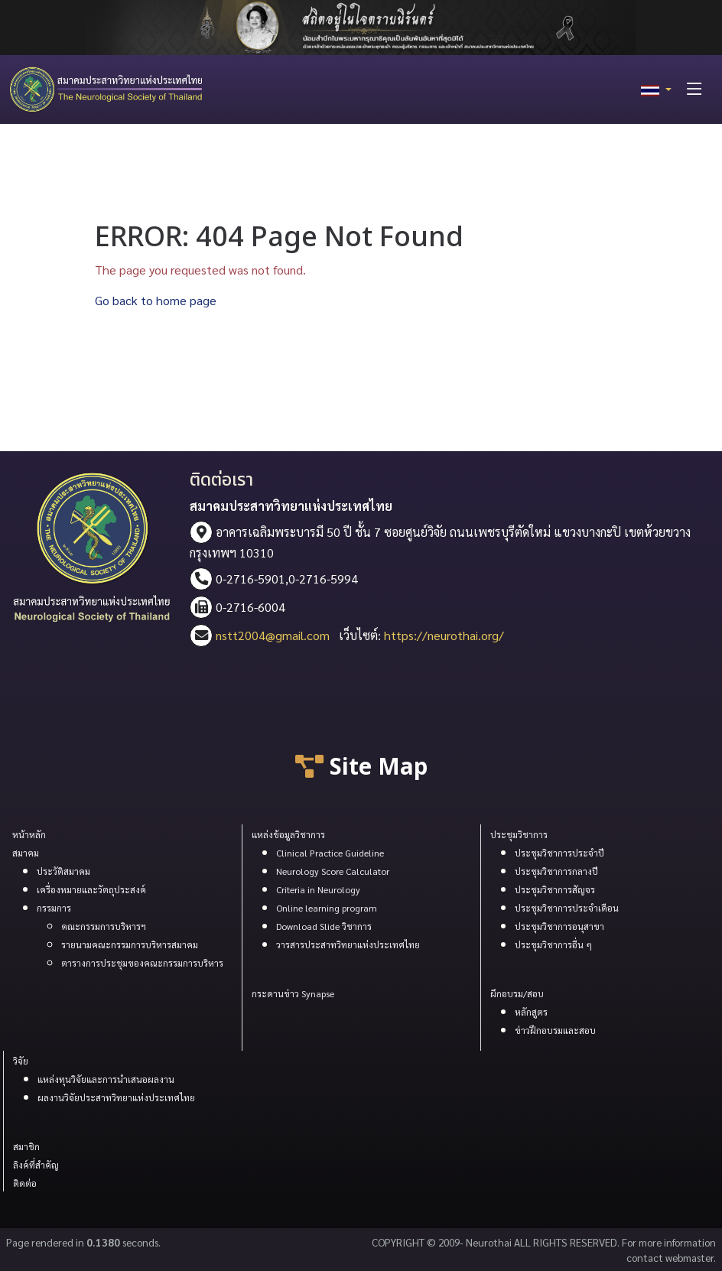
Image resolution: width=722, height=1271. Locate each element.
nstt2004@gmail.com (273, 635)
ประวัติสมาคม (63, 871)
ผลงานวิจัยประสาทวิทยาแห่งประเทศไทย (116, 1097)
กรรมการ (54, 908)
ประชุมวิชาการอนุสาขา (559, 926)
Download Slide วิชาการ (324, 926)
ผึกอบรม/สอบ (517, 993)
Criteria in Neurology (318, 889)
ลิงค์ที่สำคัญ (36, 1165)
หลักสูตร (531, 1012)
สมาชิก (26, 1146)
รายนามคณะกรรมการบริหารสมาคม (129, 944)
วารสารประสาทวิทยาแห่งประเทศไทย (348, 944)
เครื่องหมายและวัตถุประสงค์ (91, 889)
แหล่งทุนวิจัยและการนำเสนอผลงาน (105, 1079)
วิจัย (20, 1061)
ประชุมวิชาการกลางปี (556, 871)
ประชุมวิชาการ (519, 834)
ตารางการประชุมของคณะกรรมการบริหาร (142, 963)
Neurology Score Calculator (332, 871)
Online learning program (326, 908)
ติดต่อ (25, 1183)
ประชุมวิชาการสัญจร (555, 889)
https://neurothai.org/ (444, 635)
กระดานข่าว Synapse (293, 993)
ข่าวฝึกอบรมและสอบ (555, 1030)
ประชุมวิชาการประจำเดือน (567, 908)
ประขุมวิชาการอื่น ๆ (553, 944)
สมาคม (25, 853)
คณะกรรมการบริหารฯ (103, 926)
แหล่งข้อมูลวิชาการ (288, 834)
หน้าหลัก (29, 834)
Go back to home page (155, 300)
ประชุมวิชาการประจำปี (559, 853)
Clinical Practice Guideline (330, 853)
